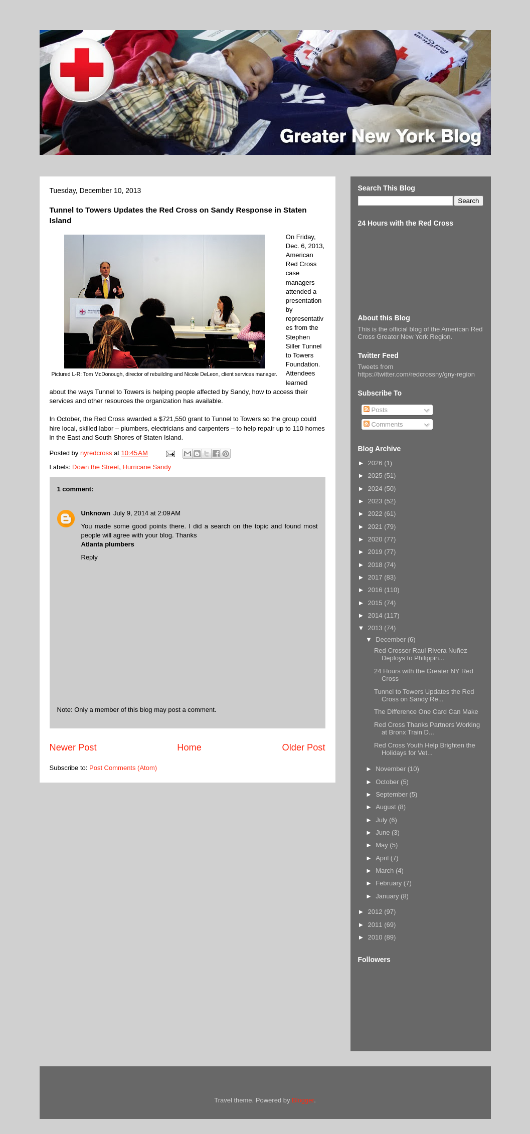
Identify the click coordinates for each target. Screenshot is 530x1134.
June (384, 832)
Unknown (96, 513)
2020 (376, 539)
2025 (376, 475)
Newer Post (73, 747)
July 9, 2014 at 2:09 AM (147, 513)
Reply (89, 557)
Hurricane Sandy (147, 467)
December (392, 639)
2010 (376, 937)
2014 (376, 615)
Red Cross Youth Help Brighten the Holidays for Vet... (424, 749)
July (382, 820)
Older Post (303, 747)
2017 (376, 577)
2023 (376, 501)
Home (189, 747)
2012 (376, 911)
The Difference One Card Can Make (426, 711)
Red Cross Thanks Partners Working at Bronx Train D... (427, 728)
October (388, 782)
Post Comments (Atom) (123, 768)
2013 (376, 628)
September (392, 794)
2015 (376, 603)
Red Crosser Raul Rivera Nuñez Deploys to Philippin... (420, 654)
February (390, 883)
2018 (376, 565)
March (386, 870)
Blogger (303, 1100)
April (383, 858)
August (387, 807)
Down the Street (95, 467)
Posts (376, 410)
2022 (376, 513)
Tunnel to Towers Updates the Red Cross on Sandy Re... (424, 695)
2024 (376, 488)
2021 (376, 526)
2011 (376, 924)
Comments (383, 424)
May (383, 845)
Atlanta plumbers (107, 544)
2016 (376, 590)
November (392, 769)
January (388, 896)
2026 (376, 463)
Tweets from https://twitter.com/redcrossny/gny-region (416, 370)
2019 (376, 551)
